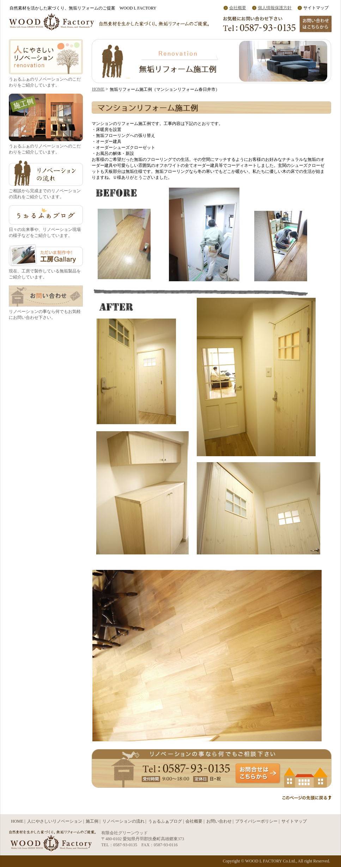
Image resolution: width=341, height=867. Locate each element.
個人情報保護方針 (275, 7)
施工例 (92, 821)
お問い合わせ (219, 821)
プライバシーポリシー (256, 821)
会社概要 (237, 7)
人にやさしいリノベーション (54, 821)
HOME (98, 89)
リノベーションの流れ (123, 821)
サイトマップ (294, 821)
